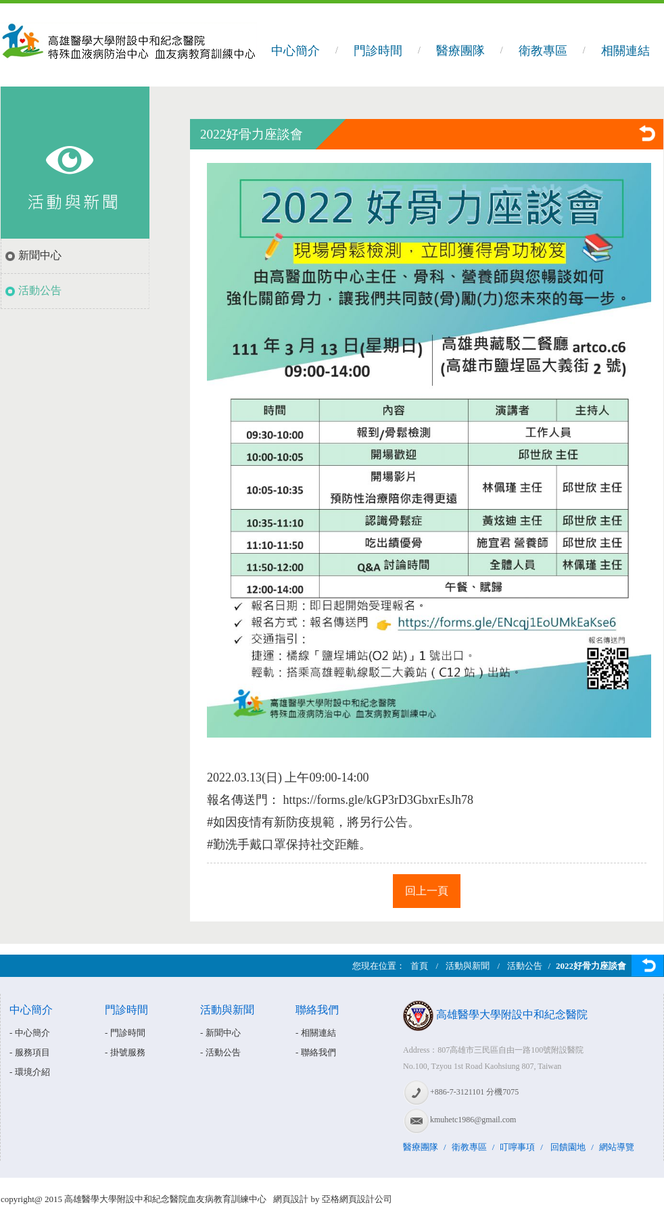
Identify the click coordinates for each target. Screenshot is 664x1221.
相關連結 (625, 50)
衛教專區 (543, 50)
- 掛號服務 (125, 1052)
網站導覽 (616, 1147)
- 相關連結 (315, 1033)
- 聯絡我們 (315, 1052)
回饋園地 (568, 1147)
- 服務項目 (29, 1052)
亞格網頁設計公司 (357, 1199)
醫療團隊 (460, 50)
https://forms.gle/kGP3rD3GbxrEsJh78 (378, 800)
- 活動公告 (220, 1052)
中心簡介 (295, 50)
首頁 (419, 966)
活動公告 (40, 290)
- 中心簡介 (29, 1033)
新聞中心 (40, 255)
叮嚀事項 (517, 1147)
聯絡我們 (317, 1009)
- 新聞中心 (220, 1033)
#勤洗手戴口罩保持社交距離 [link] (283, 844)
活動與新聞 (468, 966)
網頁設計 (290, 1199)
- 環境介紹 (29, 1072)
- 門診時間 (125, 1033)
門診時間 (378, 50)
